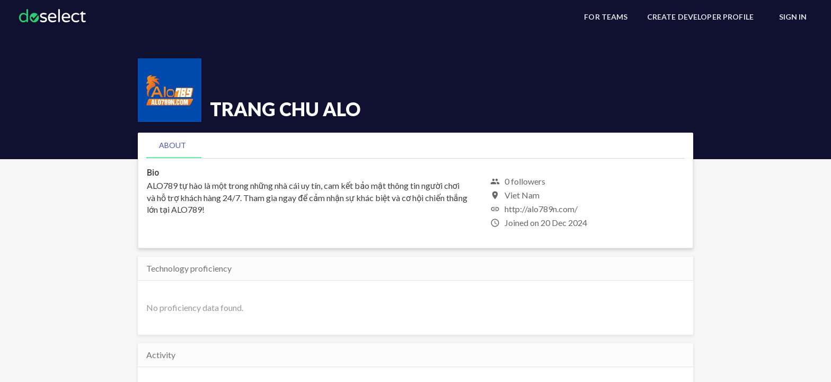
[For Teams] (606, 17)
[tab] (172, 145)
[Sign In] (793, 17)
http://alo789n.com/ (541, 209)
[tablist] (415, 145)
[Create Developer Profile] (700, 17)
